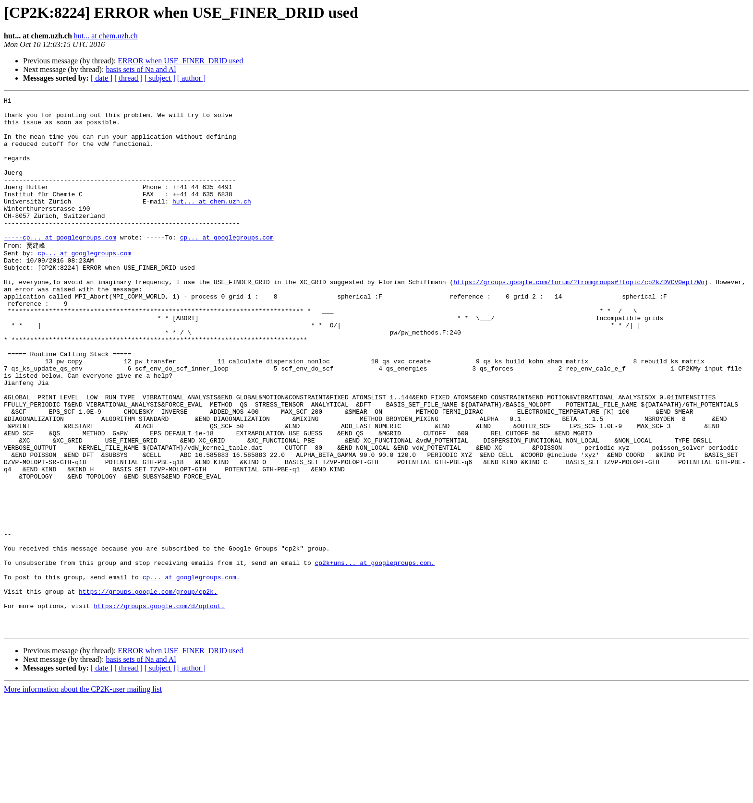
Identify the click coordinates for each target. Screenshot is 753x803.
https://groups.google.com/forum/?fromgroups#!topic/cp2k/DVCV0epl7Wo (578, 318)
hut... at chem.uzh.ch (106, 36)
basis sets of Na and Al (141, 69)
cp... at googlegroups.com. (191, 672)
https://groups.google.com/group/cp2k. (148, 689)
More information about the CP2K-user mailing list (83, 795)
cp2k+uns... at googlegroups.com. (375, 655)
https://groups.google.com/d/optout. (159, 707)
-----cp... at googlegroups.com (60, 266)
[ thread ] (128, 78)
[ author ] (191, 78)
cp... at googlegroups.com (227, 266)
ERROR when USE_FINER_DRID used (180, 61)
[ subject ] (160, 78)
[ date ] (101, 78)
